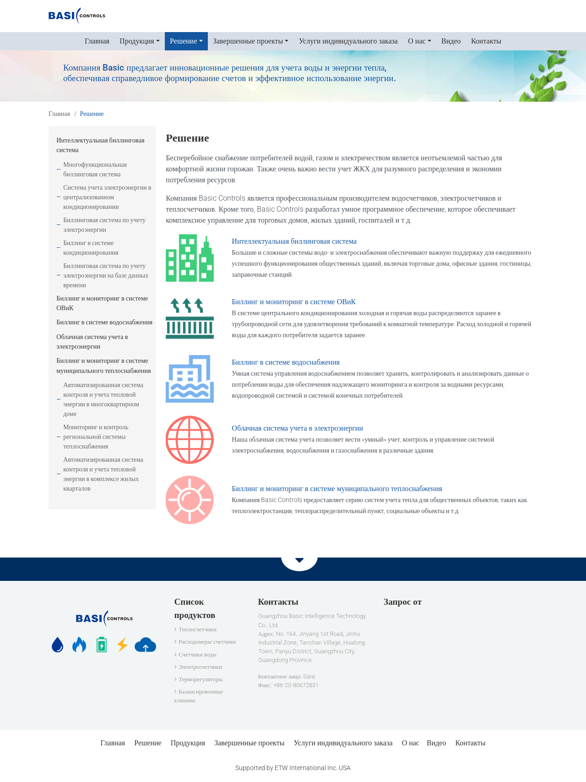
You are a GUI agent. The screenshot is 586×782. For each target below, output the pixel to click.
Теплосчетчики (197, 629)
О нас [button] (416, 41)
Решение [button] (183, 41)
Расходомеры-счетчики (207, 641)
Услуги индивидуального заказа (348, 41)
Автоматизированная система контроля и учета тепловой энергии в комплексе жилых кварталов (103, 474)
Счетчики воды (198, 654)
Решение (147, 742)
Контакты (486, 41)
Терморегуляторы (200, 679)
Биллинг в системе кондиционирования (90, 247)
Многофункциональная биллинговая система (95, 169)
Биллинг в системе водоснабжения (286, 362)
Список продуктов (195, 608)
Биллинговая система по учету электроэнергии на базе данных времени (105, 275)
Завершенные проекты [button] (248, 41)
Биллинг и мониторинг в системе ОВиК (294, 301)
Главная (97, 41)
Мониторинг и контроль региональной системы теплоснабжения (95, 436)
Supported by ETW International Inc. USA (293, 767)
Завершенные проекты (249, 742)
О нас (410, 742)
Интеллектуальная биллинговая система (294, 241)
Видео (451, 41)
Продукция (188, 742)
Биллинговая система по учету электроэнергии (104, 224)
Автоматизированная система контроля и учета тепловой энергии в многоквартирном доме (103, 399)
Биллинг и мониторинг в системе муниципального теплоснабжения (337, 488)
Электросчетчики (200, 666)
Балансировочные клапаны (198, 696)
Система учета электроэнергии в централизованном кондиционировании (107, 197)
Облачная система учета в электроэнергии (297, 428)
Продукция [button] (136, 41)
